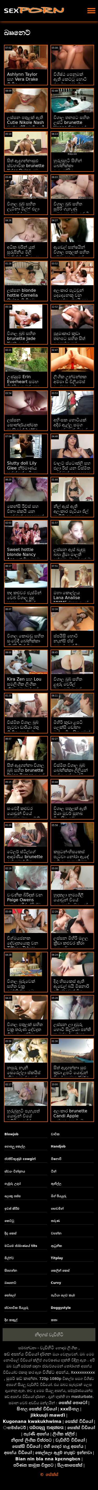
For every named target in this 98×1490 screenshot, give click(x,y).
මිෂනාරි (56, 1159)
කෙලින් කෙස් (60, 1270)
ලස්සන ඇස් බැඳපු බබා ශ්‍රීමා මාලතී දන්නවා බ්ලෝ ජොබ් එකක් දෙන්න (72, 557)
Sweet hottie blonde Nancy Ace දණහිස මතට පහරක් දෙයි (23, 557)
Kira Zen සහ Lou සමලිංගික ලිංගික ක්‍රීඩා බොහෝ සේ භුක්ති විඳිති (24, 686)
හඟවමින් (57, 1208)
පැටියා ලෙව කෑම (63, 1295)
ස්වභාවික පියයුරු (16, 1308)
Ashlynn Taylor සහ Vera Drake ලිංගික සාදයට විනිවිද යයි (22, 82)
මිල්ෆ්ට (9, 1258)
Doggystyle (61, 1308)
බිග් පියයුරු (58, 1196)
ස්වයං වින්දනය (14, 1171)
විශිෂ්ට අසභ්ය (55, 1372)
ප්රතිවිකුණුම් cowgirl (20, 1159)
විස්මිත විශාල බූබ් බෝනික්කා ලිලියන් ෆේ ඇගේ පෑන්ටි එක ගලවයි (71, 773)
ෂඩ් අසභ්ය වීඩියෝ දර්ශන (27, 1354)
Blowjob (11, 1134)
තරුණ (55, 1221)
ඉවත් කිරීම (11, 1208)
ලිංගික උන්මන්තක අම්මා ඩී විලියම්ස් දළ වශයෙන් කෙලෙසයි (70, 384)
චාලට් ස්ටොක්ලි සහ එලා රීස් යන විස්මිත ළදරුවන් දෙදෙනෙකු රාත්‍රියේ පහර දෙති (72, 470)
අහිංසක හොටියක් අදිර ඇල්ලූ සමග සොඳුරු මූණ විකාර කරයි (71, 427)
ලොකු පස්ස (12, 1196)
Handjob (58, 1146)
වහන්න (56, 1233)
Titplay (57, 1258)
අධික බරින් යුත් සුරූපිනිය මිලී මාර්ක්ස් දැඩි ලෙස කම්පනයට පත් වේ (24, 254)
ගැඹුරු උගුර (12, 1183)
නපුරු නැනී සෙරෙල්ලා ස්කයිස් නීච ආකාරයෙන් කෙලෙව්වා (24, 1075)
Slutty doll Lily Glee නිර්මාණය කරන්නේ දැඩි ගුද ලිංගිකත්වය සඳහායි (24, 470)
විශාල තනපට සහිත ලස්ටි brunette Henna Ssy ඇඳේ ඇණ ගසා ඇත (71, 125)
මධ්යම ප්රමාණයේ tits (20, 1246)
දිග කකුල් (10, 1320)
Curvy (56, 1283)
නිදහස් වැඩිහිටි (49, 1334)
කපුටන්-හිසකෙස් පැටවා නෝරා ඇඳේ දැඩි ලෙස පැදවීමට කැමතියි (71, 859)
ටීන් (53, 1171)
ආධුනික (56, 1246)
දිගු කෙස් (10, 1233)
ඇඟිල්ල (56, 1183)
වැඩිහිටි (47, 1347)
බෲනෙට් (10, 1283)
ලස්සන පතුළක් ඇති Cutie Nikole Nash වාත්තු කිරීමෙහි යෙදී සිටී (25, 125)
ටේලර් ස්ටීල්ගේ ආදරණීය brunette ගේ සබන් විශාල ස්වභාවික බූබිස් (25, 859)
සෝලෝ (9, 1295)
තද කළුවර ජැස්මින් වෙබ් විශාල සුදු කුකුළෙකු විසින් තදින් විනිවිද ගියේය (25, 600)
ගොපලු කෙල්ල (14, 1146)
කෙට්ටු (9, 1221)
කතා (54, 1320)
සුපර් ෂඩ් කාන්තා (21, 1378)
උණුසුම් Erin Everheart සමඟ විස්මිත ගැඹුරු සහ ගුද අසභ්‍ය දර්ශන (23, 384)
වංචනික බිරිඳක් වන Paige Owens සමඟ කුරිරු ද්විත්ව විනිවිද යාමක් (25, 902)
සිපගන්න (10, 1270)
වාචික (55, 1134)
